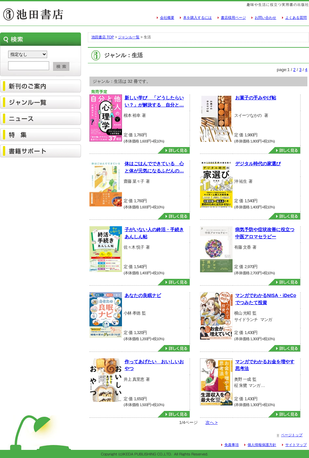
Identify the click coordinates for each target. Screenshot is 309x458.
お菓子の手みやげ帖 (255, 97)
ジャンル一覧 (129, 37)
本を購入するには (197, 17)
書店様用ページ (233, 17)
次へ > (212, 422)
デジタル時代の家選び (258, 163)
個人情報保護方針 (262, 445)
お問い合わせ (265, 17)
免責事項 (231, 445)
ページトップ (291, 435)
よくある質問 (296, 17)
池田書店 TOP (102, 37)
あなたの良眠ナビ (143, 295)
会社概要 (167, 17)
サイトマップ (296, 445)
